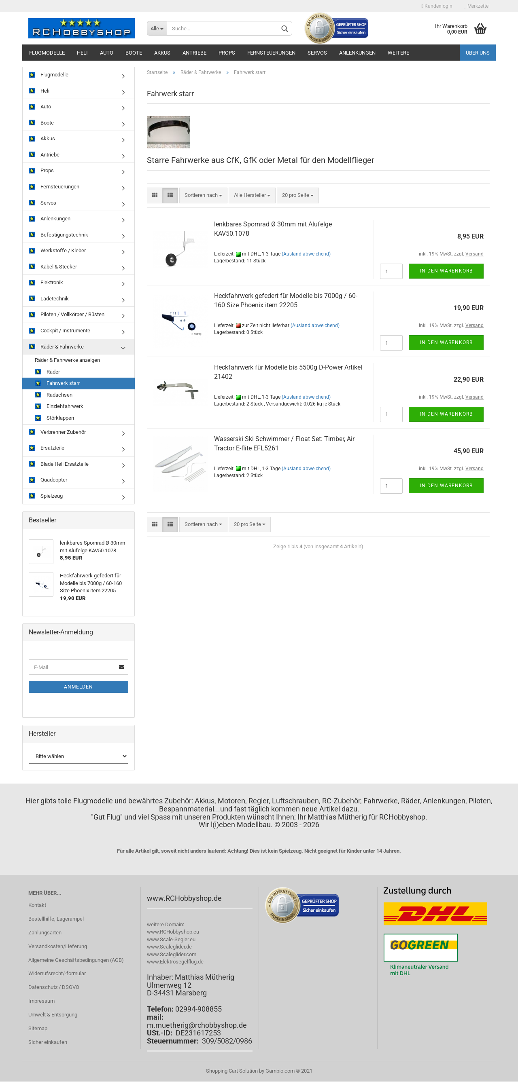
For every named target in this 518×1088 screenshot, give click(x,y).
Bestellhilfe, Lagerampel (56, 919)
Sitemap (37, 1028)
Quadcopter (48, 480)
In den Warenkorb (446, 271)
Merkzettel (477, 6)
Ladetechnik (49, 299)
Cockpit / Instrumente (59, 330)
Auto (106, 53)
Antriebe (194, 53)
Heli (82, 53)
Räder (47, 372)
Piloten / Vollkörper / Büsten (66, 314)
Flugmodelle (47, 53)
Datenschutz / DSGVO (53, 987)
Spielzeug (46, 496)
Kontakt (37, 905)
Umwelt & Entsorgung (52, 1015)
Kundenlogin (437, 6)
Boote (133, 53)
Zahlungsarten (45, 933)
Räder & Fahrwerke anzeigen (67, 360)
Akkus (162, 53)
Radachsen (53, 395)
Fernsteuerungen (271, 53)
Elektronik (46, 282)
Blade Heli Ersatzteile (59, 464)
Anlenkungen (357, 53)
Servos (317, 53)
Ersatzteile (46, 448)
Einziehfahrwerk (59, 406)
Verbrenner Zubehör (57, 432)
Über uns (478, 53)
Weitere (398, 53)
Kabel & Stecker (53, 267)
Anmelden (78, 687)
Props (227, 53)
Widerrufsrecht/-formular (57, 973)
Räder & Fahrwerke (56, 347)
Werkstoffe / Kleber (57, 250)
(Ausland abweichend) (306, 254)
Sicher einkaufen (47, 1042)
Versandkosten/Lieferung (57, 946)
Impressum (41, 1001)
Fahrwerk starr (57, 383)
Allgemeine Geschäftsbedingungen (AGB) (76, 960)
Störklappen (54, 418)
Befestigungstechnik (58, 235)
